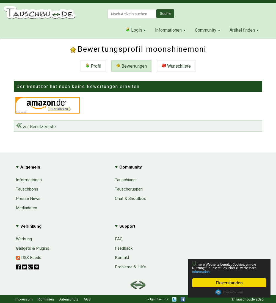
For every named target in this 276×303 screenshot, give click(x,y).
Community (205, 30)
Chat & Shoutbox (130, 198)
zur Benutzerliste (36, 126)
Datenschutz (69, 299)
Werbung (24, 238)
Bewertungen (131, 66)
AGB (87, 299)
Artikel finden (242, 30)
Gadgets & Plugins (32, 248)
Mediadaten (26, 207)
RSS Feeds (28, 257)
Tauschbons (27, 189)
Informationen (168, 30)
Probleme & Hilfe (130, 267)
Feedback (124, 248)
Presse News (28, 198)
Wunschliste (176, 66)
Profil (93, 66)
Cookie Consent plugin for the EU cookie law (229, 292)
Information (226, 271)
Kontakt (122, 257)
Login (134, 30)
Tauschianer (126, 179)
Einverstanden (229, 283)
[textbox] (132, 14)
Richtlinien (46, 299)
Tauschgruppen (129, 189)
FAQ (119, 238)
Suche (165, 13)
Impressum (24, 299)
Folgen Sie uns (157, 299)
